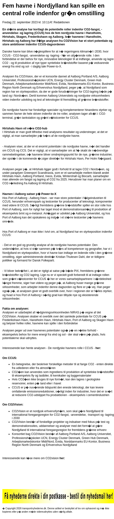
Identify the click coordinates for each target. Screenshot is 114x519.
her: (98, 348)
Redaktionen (62, 22)
